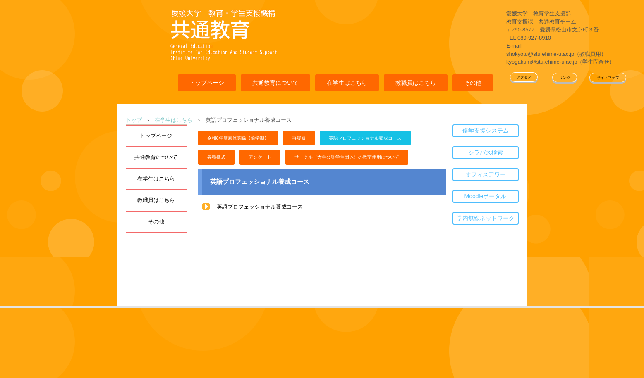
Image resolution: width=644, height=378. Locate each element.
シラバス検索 (485, 152)
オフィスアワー (485, 174)
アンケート (260, 157)
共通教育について (275, 82)
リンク (564, 78)
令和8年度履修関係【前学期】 (238, 138)
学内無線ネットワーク (486, 218)
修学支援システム (485, 130)
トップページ (206, 82)
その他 (472, 82)
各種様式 (216, 157)
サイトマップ (608, 78)
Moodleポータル (485, 196)
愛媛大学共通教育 (223, 34)
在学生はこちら (347, 82)
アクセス (524, 77)
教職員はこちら (415, 82)
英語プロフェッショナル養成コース (365, 138)
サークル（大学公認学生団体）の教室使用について (346, 157)
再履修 (299, 138)
